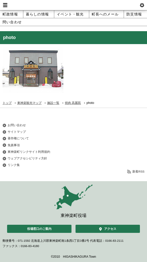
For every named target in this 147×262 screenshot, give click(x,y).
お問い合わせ (17, 125)
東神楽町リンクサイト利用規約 (29, 151)
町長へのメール (105, 14)
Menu (5, 5)
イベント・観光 (70, 14)
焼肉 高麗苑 (73, 103)
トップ (7, 103)
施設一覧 (53, 103)
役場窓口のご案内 (39, 229)
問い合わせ (12, 22)
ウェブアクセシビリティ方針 (27, 158)
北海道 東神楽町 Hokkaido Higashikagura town (73, 5)
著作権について (18, 138)
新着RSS (138, 171)
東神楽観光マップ (29, 103)
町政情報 (10, 14)
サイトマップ (17, 131)
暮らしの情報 (37, 14)
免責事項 (14, 145)
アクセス (110, 229)
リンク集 (14, 164)
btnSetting (142, 5)
